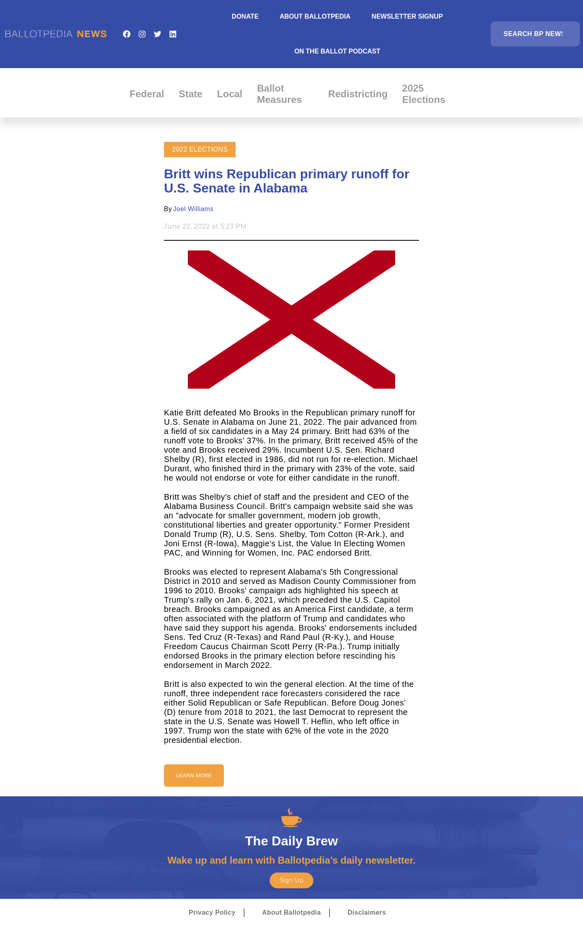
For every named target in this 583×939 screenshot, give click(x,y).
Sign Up (291, 880)
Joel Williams (193, 208)
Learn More (194, 775)
